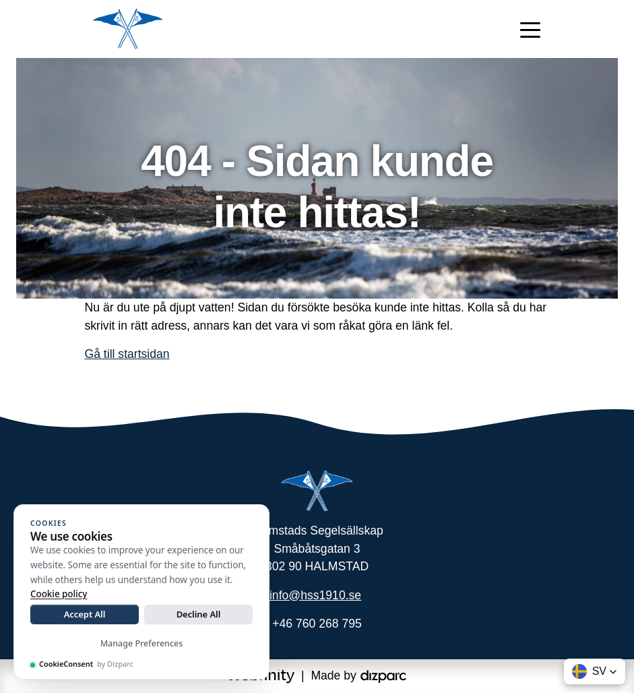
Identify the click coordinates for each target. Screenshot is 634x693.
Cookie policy (58, 594)
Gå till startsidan (127, 354)
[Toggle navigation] (530, 29)
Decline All (199, 614)
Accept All (85, 614)
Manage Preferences (141, 643)
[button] (594, 671)
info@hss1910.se (315, 595)
